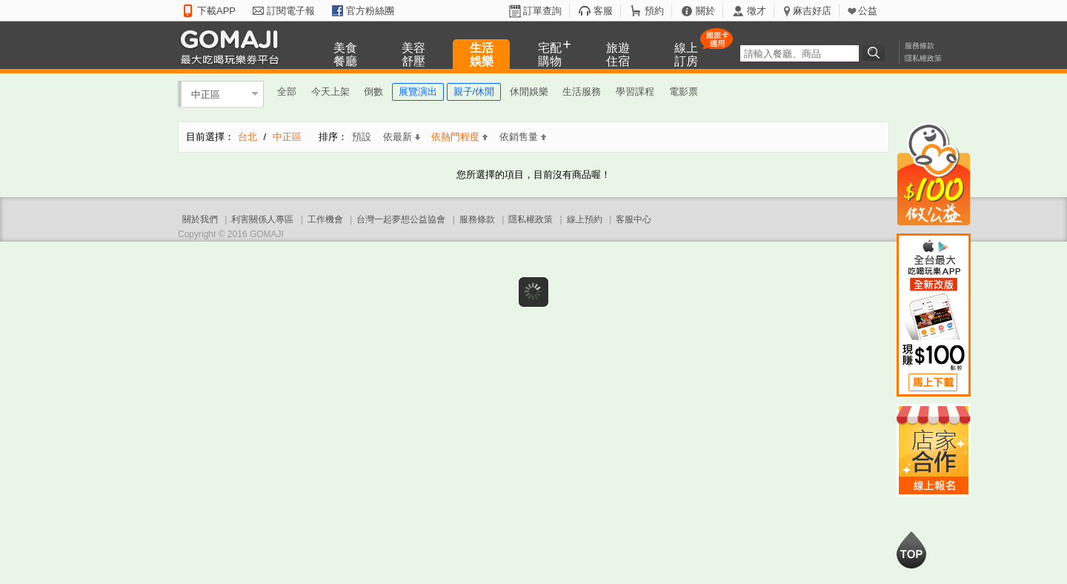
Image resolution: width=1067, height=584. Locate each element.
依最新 (401, 136)
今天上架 (330, 91)
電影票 (683, 91)
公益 (867, 10)
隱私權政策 (923, 58)
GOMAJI (233, 46)
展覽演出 (418, 91)
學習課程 (635, 91)
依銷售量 (522, 136)
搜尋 (875, 52)
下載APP (216, 10)
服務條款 (919, 46)
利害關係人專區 (262, 219)
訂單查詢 (542, 10)
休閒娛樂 (529, 91)
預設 (361, 136)
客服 (603, 10)
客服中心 (633, 219)
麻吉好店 (812, 10)
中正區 (205, 93)
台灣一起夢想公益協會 (400, 219)
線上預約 (584, 219)
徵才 (756, 10)
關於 (705, 10)
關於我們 (200, 219)
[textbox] (799, 53)
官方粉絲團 (370, 10)
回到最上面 (911, 550)
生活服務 (581, 91)
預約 (654, 10)
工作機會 (325, 219)
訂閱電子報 (291, 10)
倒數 (373, 91)
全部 (286, 91)
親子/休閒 (474, 91)
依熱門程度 (459, 136)
